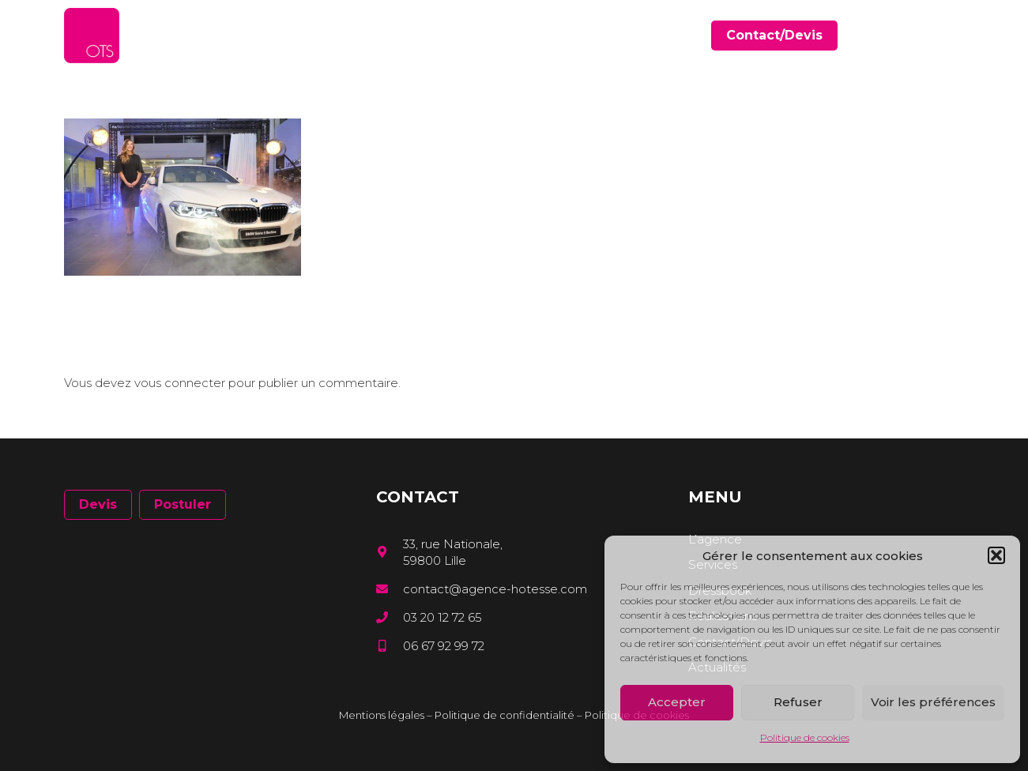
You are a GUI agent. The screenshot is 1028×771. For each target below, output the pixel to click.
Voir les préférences (933, 701)
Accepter (677, 701)
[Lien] (91, 35)
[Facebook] (913, 35)
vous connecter (179, 382)
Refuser (798, 701)
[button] (996, 555)
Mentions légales (381, 715)
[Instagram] (958, 36)
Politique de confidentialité (504, 715)
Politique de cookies (804, 737)
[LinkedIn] (936, 35)
